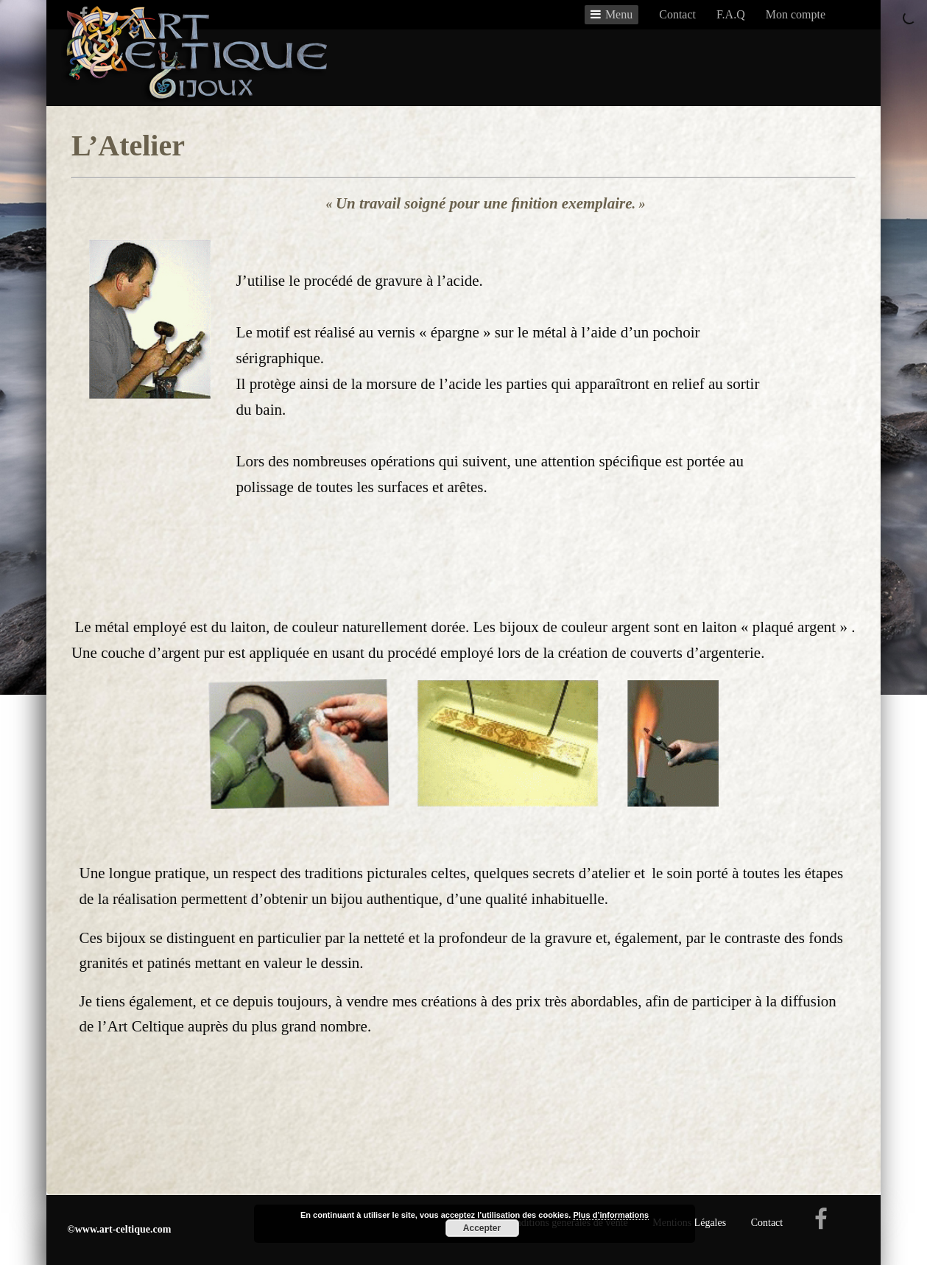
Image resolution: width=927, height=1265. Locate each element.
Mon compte (795, 14)
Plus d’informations (611, 1214)
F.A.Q (730, 14)
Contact (677, 14)
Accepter (482, 1228)
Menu (618, 14)
